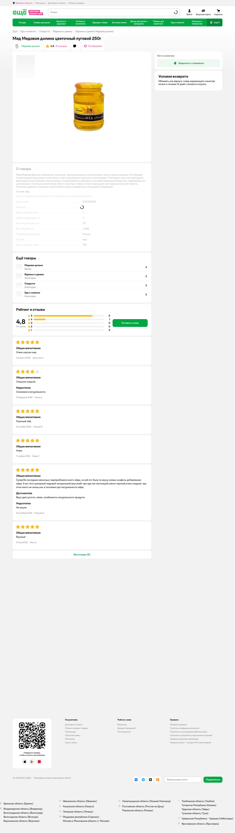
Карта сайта (71, 742)
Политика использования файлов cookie (188, 732)
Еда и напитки (28, 31)
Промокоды (70, 732)
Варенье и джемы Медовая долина (94, 31)
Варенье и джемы (62, 31)
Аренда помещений (127, 728)
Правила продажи (178, 724)
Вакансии (122, 724)
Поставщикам (124, 732)
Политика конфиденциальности (184, 728)
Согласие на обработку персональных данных (191, 735)
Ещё (15, 31)
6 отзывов (61, 46)
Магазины (70, 739)
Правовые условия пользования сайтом (52, 778)
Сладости (44, 31)
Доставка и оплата (74, 724)
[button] (214, 22)
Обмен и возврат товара (76, 728)
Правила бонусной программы (184, 739)
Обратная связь (72, 735)
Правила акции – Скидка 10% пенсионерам (190, 742)
